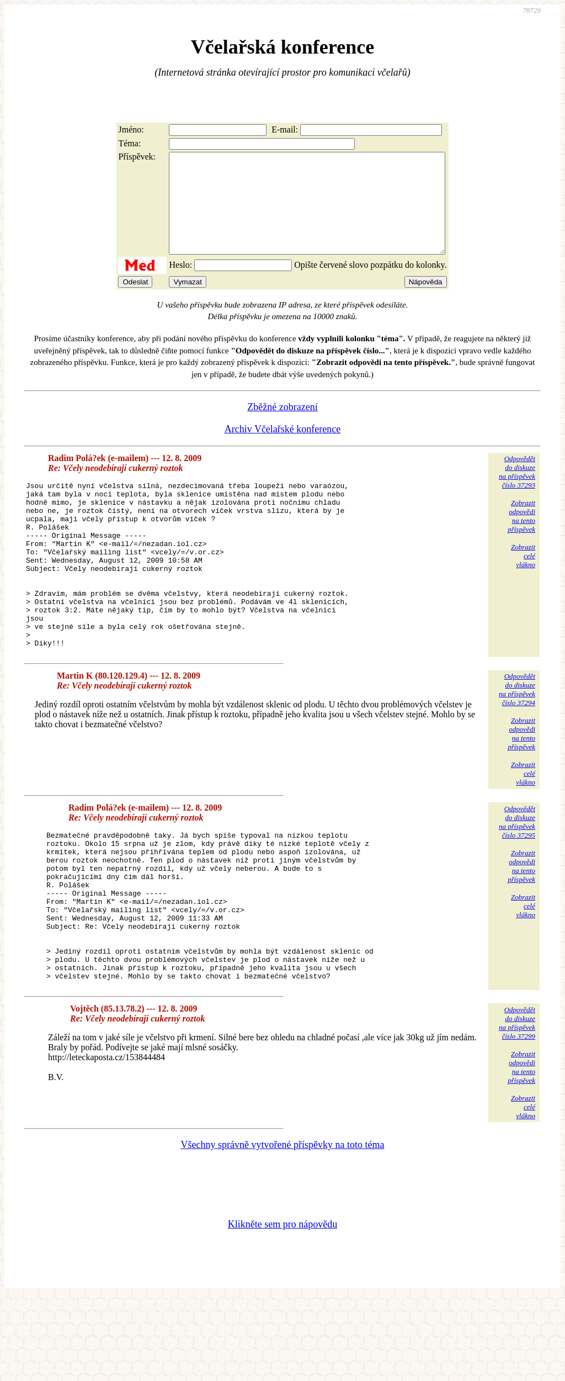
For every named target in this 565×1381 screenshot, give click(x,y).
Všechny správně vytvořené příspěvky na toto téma (283, 1227)
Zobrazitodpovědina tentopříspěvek (521, 535)
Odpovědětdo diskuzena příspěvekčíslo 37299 (517, 1105)
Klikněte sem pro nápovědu (282, 1307)
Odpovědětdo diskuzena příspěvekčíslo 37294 (517, 742)
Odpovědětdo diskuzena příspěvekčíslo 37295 (517, 875)
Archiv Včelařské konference (283, 448)
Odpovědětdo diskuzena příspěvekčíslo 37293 (517, 491)
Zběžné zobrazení (282, 426)
